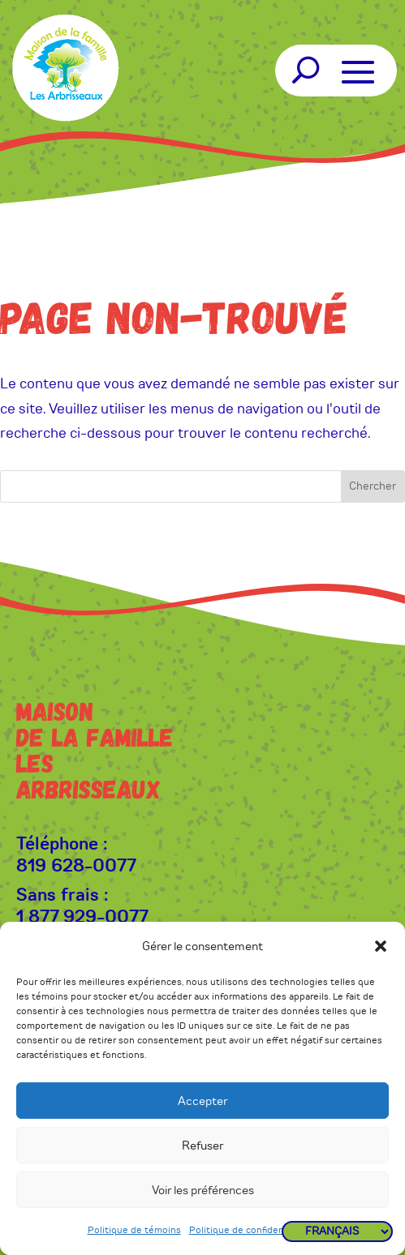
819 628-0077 (76, 866)
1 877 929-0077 (82, 917)
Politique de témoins (134, 1229)
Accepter (202, 1101)
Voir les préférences (203, 1190)
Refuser (202, 1145)
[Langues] (337, 1231)
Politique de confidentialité (249, 1229)
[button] (381, 946)
